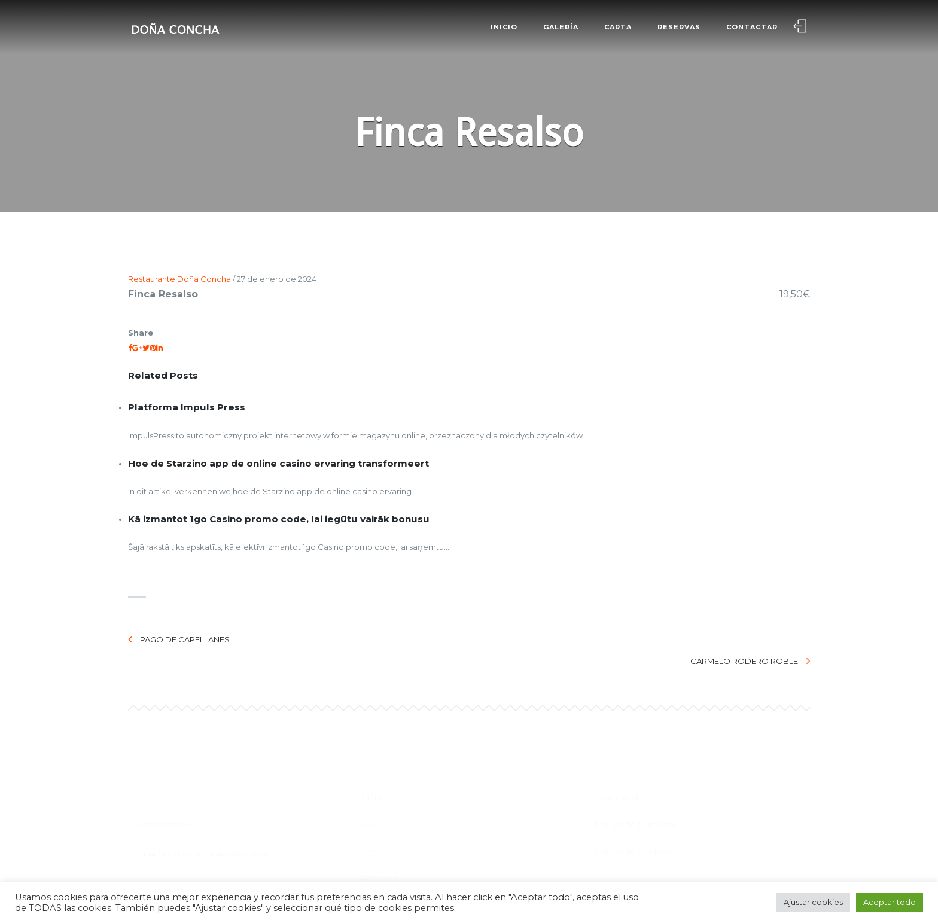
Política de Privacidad (637, 797)
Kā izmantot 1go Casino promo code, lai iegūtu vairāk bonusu (279, 519)
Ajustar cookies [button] (813, 902)
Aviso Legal (616, 770)
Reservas (677, 27)
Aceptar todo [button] (889, 902)
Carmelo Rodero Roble (750, 639)
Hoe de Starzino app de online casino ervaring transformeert (278, 463)
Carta (617, 27)
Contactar (750, 27)
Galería (559, 27)
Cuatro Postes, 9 (159, 797)
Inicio (502, 27)
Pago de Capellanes (179, 639)
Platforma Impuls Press (186, 407)
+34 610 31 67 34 (172, 826)
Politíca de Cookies (632, 823)
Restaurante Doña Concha (179, 279)
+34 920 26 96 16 (239, 826)
